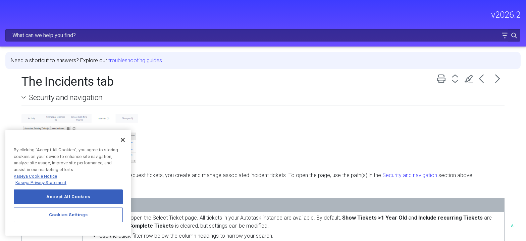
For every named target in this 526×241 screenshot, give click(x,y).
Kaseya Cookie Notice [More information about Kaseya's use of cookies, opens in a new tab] (35, 176)
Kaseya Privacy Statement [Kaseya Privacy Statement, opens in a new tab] (40, 182)
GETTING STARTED (55, 85)
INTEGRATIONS (55, 127)
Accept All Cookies (68, 196)
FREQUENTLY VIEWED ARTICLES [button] (55, 71)
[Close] (122, 140)
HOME (12, 42)
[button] (500, 14)
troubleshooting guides (240, 43)
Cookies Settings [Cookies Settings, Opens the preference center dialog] (68, 214)
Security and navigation (171, 80)
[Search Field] (420, 14)
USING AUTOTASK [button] (55, 113)
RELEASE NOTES (25, 57)
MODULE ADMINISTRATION (55, 99)
